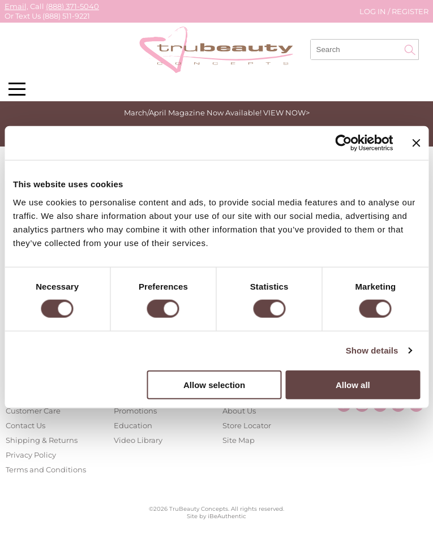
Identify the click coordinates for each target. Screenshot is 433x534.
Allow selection (214, 384)
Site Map (238, 440)
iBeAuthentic (227, 516)
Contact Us (25, 425)
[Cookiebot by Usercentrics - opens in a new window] (343, 143)
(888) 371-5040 (72, 6)
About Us (239, 410)
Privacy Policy (31, 454)
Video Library (138, 440)
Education (133, 425)
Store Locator (246, 425)
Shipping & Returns (42, 440)
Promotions (135, 410)
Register (410, 11)
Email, (16, 6)
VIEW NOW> (286, 112)
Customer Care (33, 410)
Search (409, 49)
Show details (372, 350)
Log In (373, 11)
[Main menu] (17, 89)
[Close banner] (416, 143)
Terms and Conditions (46, 469)
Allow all (353, 384)
